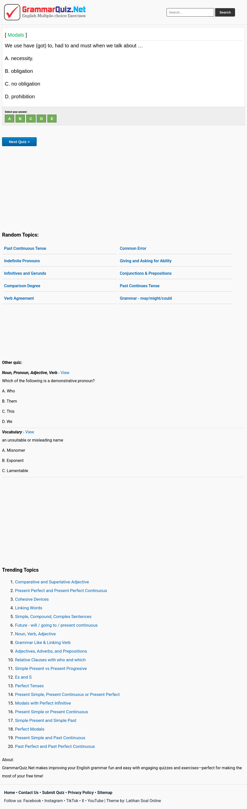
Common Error (133, 248)
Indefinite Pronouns (22, 260)
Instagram (53, 800)
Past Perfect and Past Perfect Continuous (55, 746)
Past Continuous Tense (25, 248)
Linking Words (28, 607)
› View (63, 372)
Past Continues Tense (139, 285)
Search (225, 12)
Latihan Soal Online (143, 800)
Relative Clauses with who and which (50, 659)
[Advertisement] (123, 188)
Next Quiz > (19, 142)
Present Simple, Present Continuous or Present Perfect (67, 694)
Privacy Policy (81, 792)
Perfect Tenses (29, 685)
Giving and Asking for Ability (145, 260)
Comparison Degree (22, 285)
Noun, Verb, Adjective (35, 633)
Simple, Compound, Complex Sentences (53, 616)
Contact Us (29, 792)
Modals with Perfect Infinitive (43, 703)
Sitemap (105, 792)
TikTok (72, 800)
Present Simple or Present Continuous (51, 711)
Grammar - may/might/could (146, 298)
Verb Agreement (19, 298)
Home (9, 792)
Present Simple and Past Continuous (50, 737)
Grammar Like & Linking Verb (43, 642)
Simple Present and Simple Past (45, 720)
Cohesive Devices (32, 599)
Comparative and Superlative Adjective (52, 581)
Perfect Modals (29, 729)
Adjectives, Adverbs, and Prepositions (51, 651)
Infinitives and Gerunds (25, 273)
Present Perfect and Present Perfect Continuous (61, 590)
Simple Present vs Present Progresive (51, 668)
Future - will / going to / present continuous (56, 625)
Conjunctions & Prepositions (146, 273)
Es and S (23, 677)
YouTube (95, 800)
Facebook (32, 800)
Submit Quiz (53, 792)
